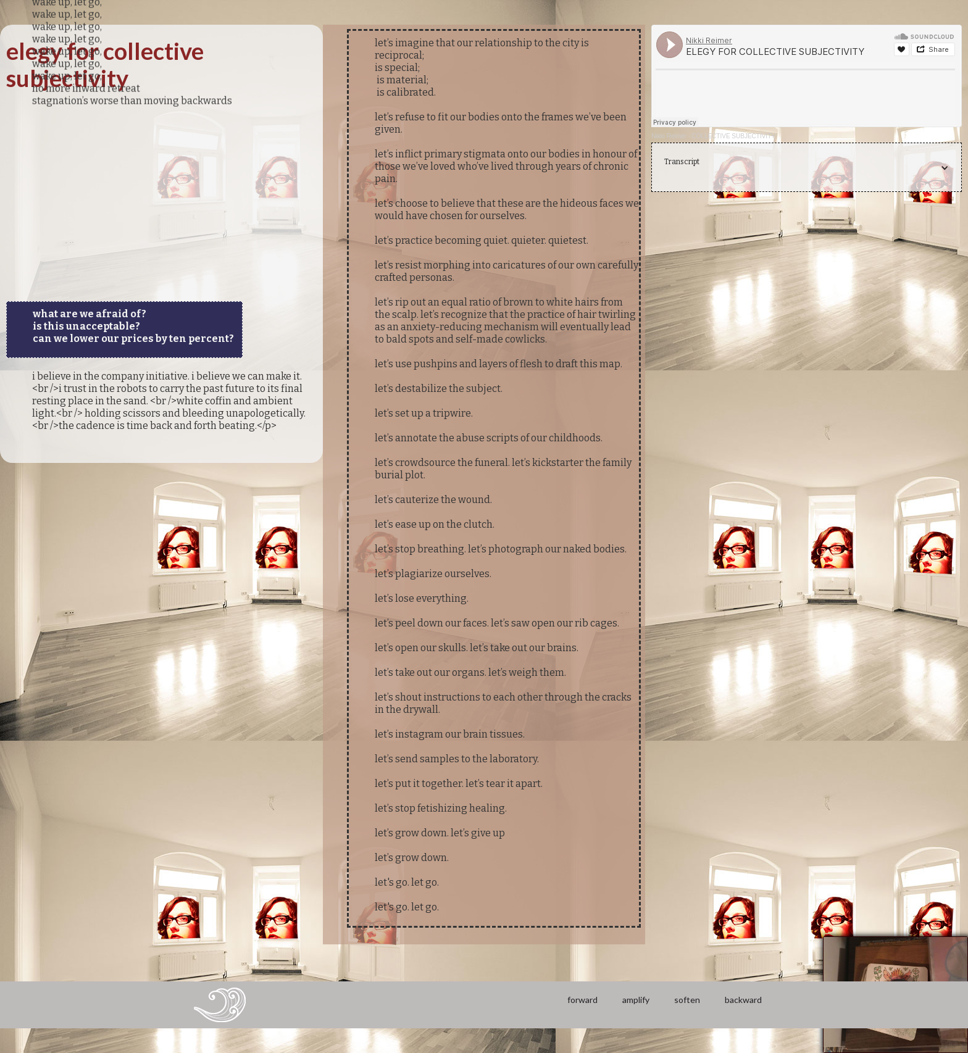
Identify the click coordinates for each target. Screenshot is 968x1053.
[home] (220, 1004)
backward (743, 999)
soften (687, 999)
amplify (635, 999)
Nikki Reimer (668, 136)
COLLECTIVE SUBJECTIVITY (733, 136)
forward (582, 999)
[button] (806, 168)
